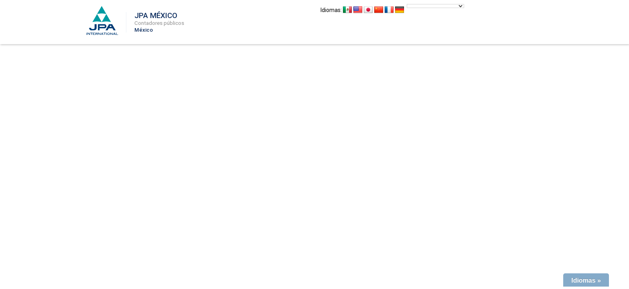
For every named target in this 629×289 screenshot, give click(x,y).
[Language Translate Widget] (435, 6)
